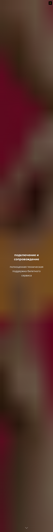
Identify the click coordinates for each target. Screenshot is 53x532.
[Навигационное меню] (50, 3)
